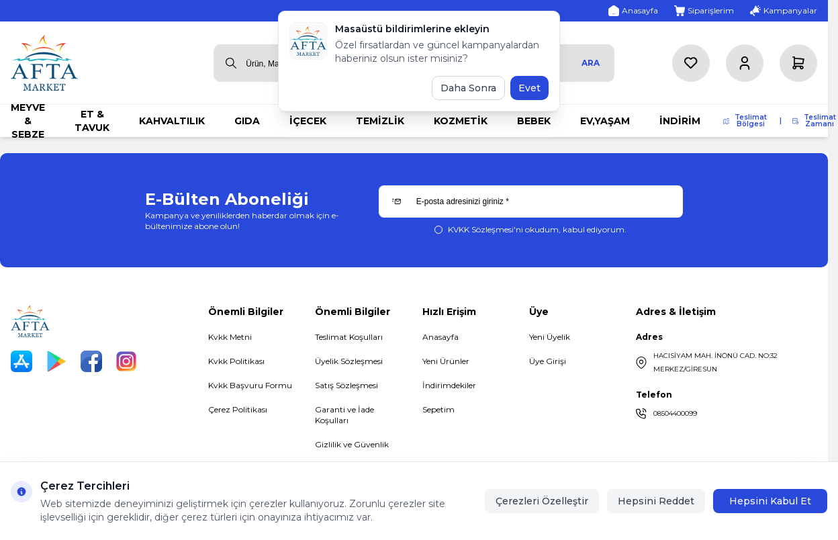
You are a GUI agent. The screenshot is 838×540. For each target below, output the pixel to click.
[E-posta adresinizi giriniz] (531, 201)
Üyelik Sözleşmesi (349, 361)
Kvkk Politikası (236, 361)
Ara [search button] (590, 63)
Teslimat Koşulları (349, 337)
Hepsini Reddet (656, 501)
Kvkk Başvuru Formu (250, 385)
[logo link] (44, 63)
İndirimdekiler (449, 385)
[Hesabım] (744, 63)
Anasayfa (440, 337)
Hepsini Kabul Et (770, 501)
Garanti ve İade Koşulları (344, 414)
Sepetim (438, 409)
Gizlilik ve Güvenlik (352, 444)
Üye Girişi (547, 361)
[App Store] (21, 361)
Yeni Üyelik (549, 337)
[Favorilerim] (691, 63)
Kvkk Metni (230, 337)
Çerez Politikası (237, 409)
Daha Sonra (468, 88)
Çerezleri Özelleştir (542, 501)
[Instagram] (126, 361)
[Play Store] (56, 361)
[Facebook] (91, 361)
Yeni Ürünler (445, 361)
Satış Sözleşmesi (346, 385)
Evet (529, 88)
